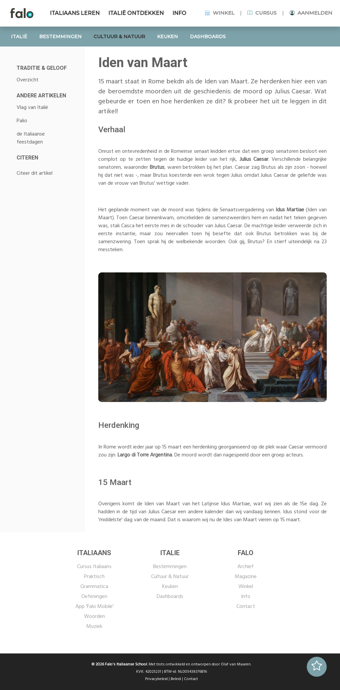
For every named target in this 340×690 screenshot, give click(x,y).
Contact (245, 606)
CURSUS (262, 13)
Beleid (176, 679)
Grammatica (94, 586)
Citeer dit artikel (34, 173)
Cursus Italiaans (94, 566)
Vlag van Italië (32, 107)
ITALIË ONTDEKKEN (136, 13)
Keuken (170, 586)
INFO (179, 13)
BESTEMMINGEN (60, 37)
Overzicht (28, 80)
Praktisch (94, 576)
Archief (245, 566)
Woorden (94, 616)
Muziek (94, 626)
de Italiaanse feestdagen (31, 138)
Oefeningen (94, 596)
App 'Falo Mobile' (94, 606)
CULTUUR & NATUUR (119, 37)
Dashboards (170, 596)
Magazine (246, 576)
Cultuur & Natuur (170, 576)
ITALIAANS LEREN (75, 13)
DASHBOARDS (208, 37)
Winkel (245, 586)
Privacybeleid (156, 679)
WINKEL (219, 13)
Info (245, 596)
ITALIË (19, 37)
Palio (22, 121)
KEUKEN (167, 37)
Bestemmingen (170, 566)
